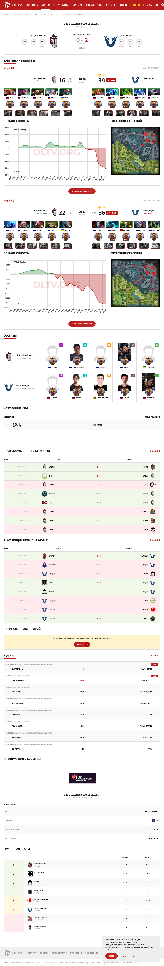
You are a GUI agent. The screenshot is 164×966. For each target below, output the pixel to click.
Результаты (60, 4)
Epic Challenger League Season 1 (82, 24)
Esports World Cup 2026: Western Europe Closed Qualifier (29, 667)
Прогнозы (137, 4)
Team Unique (128, 35)
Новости (33, 4)
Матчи (45, 4)
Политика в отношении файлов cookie (83, 962)
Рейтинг (110, 4)
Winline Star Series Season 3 (17, 678)
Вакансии (91, 953)
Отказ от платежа (131, 962)
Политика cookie (129, 956)
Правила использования (52, 962)
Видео (123, 4)
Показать (153, 658)
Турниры (77, 4)
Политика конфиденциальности (24, 962)
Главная (7, 14)
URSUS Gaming (35, 35)
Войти (80, 647)
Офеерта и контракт (112, 962)
